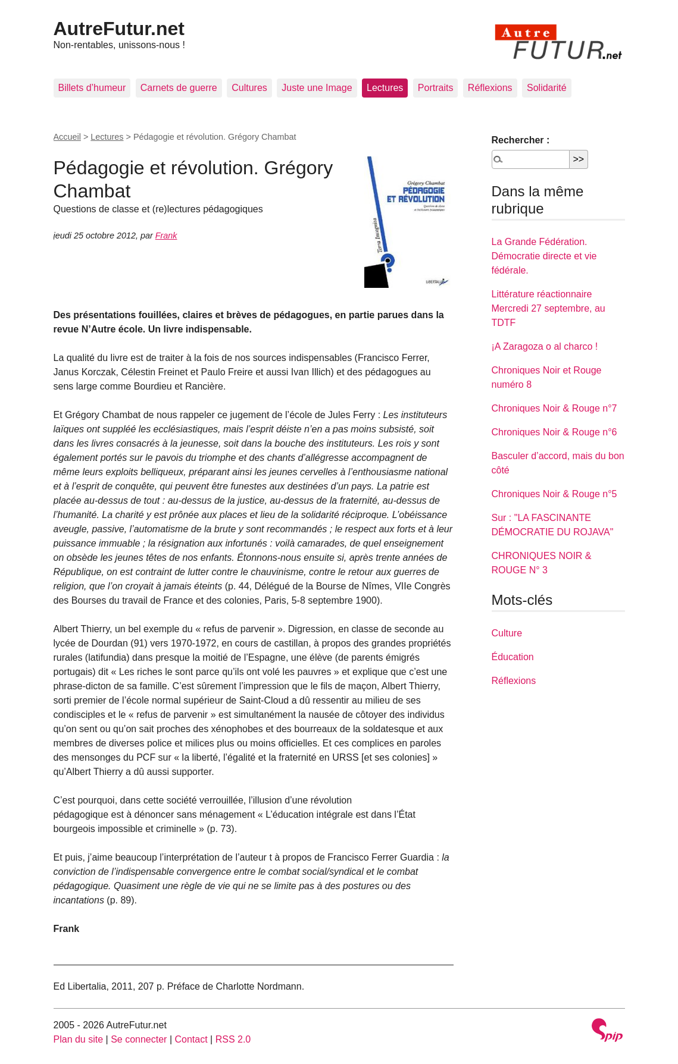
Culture (507, 633)
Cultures (249, 88)
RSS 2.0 (233, 1039)
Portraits (436, 88)
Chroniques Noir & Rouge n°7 (554, 408)
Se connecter (139, 1039)
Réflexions (490, 88)
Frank (166, 235)
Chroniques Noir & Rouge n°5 (554, 494)
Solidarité (547, 88)
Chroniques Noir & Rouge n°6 (554, 432)
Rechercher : (521, 140)
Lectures (385, 88)
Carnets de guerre (178, 88)
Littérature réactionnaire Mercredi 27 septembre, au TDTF (548, 308)
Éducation (513, 657)
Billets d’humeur (92, 88)
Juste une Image (317, 88)
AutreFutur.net (119, 28)
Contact (190, 1039)
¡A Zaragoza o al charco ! (545, 346)
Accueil (67, 137)
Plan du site (79, 1039)
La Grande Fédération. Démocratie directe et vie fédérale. (544, 256)
